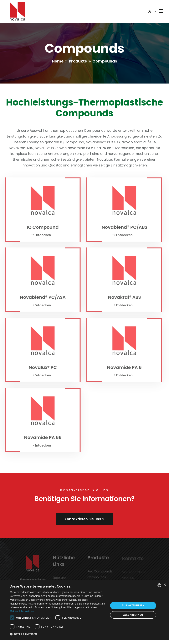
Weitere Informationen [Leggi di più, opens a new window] (22, 611)
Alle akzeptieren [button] (133, 605)
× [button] (164, 584)
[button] (58, 634)
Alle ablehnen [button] (133, 614)
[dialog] (84, 610)
